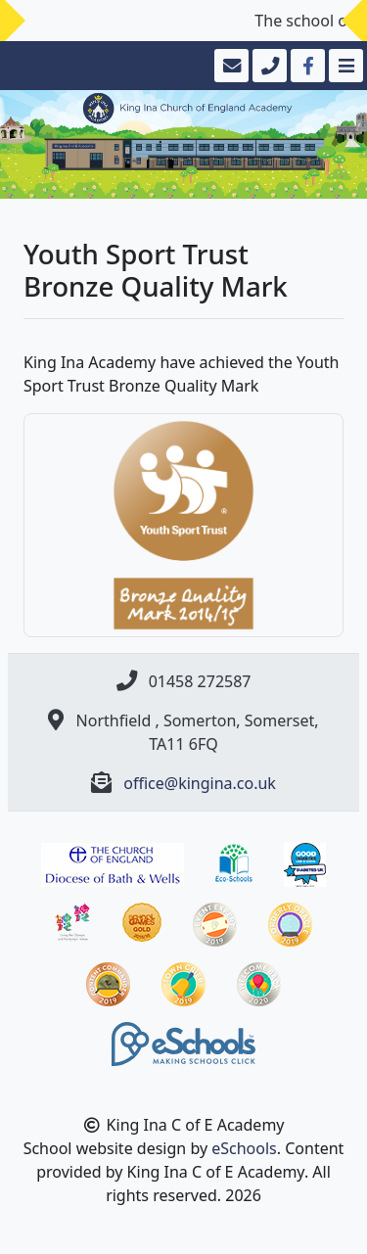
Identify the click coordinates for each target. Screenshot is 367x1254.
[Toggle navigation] (344, 65)
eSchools (244, 1148)
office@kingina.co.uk (199, 783)
